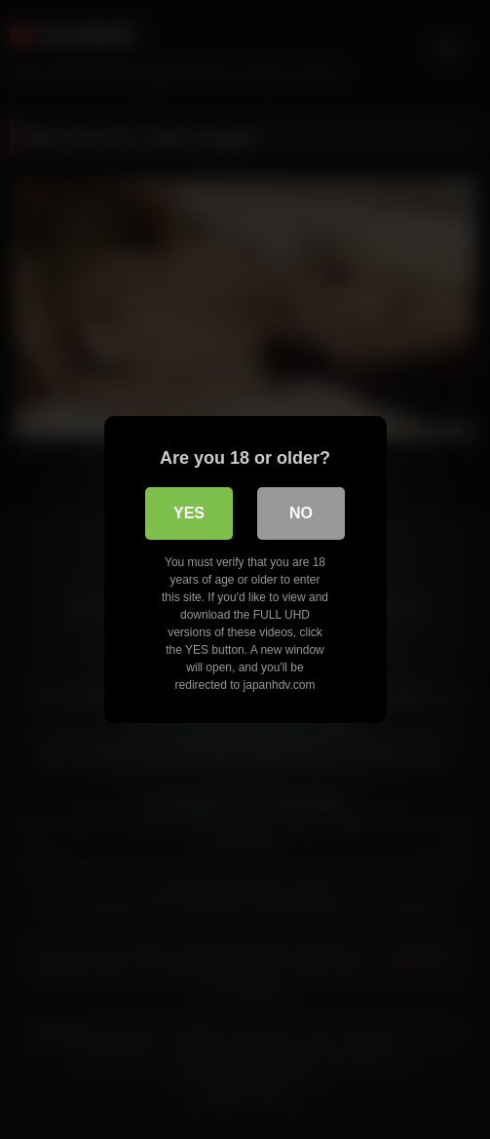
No (301, 513)
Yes (189, 513)
